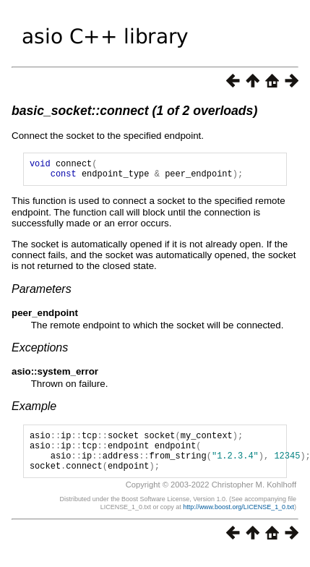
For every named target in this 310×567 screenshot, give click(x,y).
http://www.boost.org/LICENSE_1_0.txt (238, 520)
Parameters (42, 293)
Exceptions (40, 352)
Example (34, 410)
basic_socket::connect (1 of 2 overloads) (134, 110)
